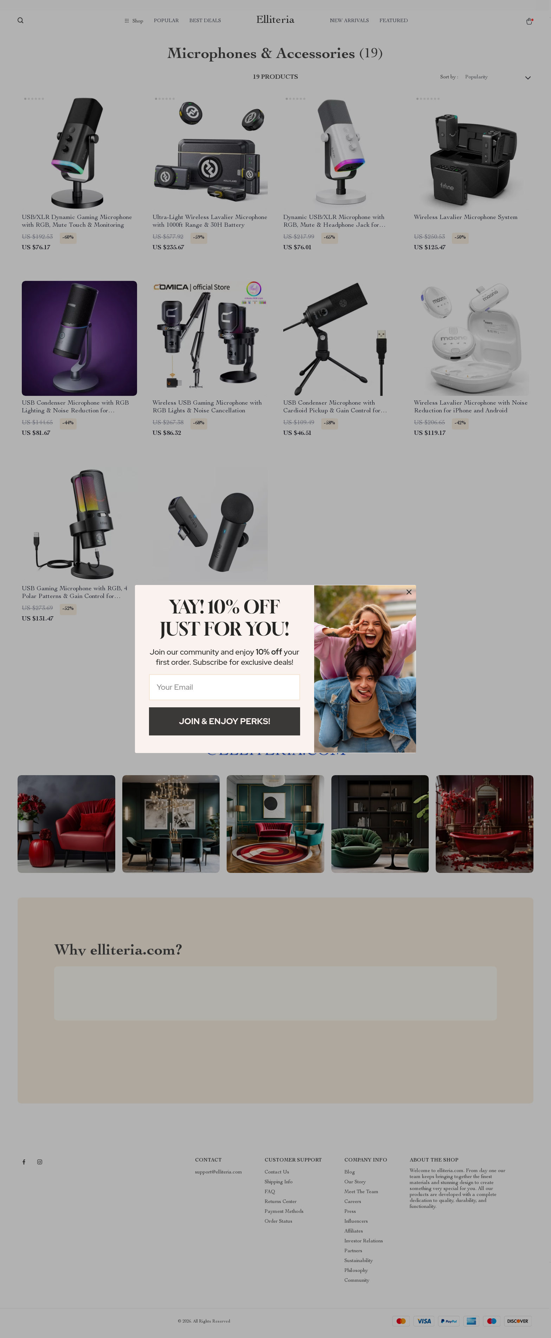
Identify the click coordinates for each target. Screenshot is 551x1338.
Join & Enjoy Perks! (224, 721)
